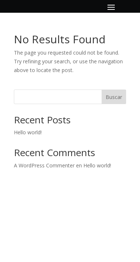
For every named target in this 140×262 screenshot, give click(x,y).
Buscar (114, 97)
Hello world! (28, 132)
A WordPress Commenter (44, 165)
